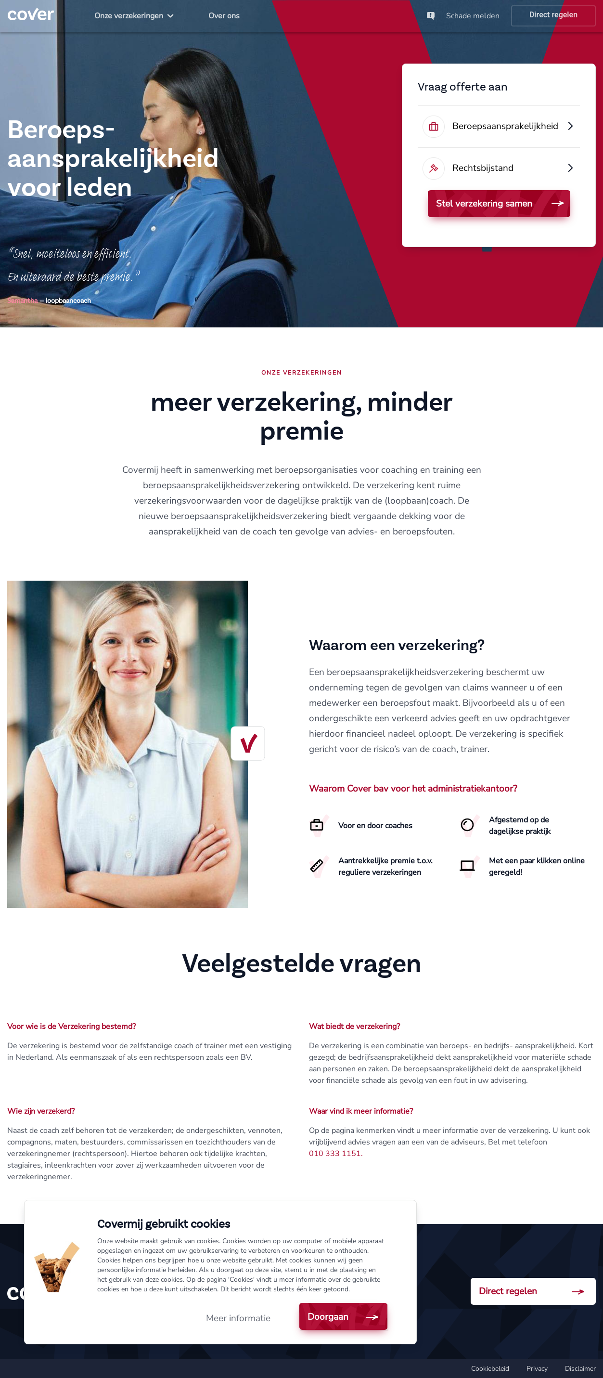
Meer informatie (238, 1318)
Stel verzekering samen (484, 203)
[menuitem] (134, 16)
